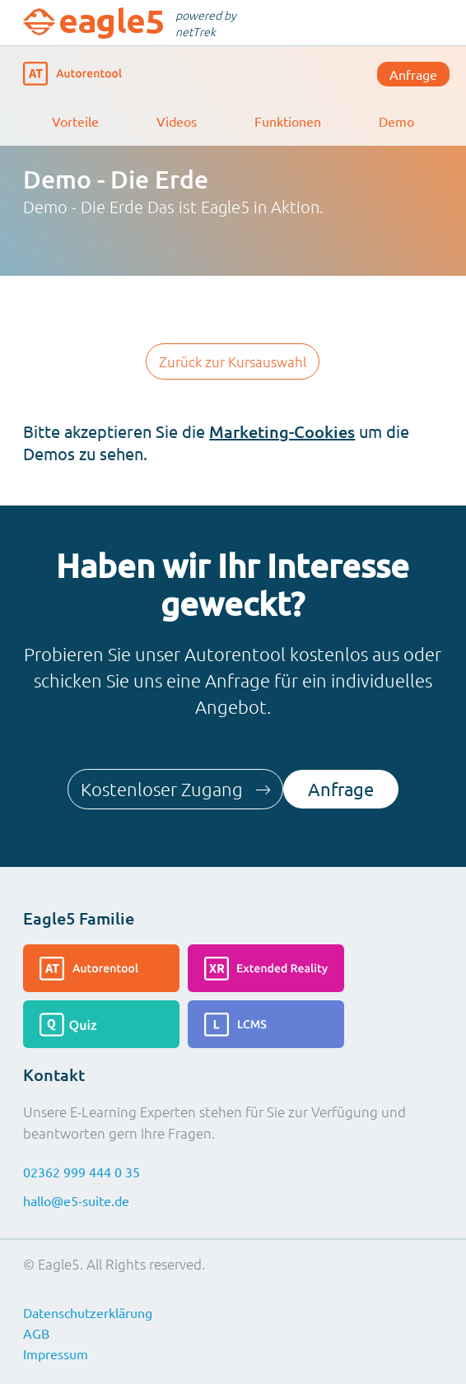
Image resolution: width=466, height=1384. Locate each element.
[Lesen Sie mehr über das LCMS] (266, 1024)
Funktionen (287, 121)
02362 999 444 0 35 (81, 1171)
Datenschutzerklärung (87, 1312)
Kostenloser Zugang (175, 788)
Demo (396, 121)
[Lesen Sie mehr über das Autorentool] (101, 968)
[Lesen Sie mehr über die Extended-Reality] (266, 968)
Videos (176, 121)
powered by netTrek (205, 23)
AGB (36, 1333)
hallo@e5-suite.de (76, 1200)
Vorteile (75, 121)
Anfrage (413, 74)
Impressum (55, 1353)
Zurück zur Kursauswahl (232, 361)
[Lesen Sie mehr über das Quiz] (101, 1024)
